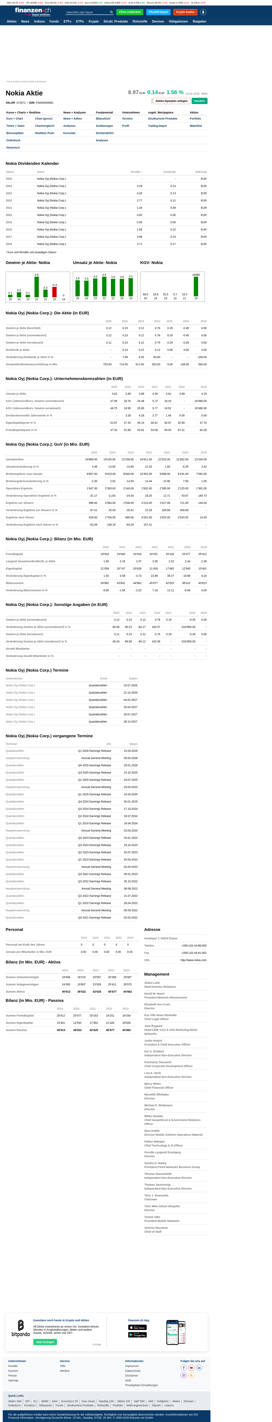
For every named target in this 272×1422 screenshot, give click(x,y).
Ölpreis (156, 1405)
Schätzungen (104, 125)
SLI (35, 1401)
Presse (12, 1375)
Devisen (158, 21)
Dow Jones (88, 1401)
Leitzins (169, 1405)
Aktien (11, 21)
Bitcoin (150, 3)
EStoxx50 (109, 3)
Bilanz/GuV (103, 118)
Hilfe (62, 1366)
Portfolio (195, 118)
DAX (67, 3)
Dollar (173, 3)
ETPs (80, 21)
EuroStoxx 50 (69, 1401)
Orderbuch (13, 140)
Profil (125, 125)
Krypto (94, 21)
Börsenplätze (15, 133)
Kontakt (12, 1366)
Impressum (132, 1366)
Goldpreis (163, 1401)
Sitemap (13, 1380)
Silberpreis (45, 1405)
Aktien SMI (15, 1401)
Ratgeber (199, 21)
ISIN (31, 102)
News (25, 21)
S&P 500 (139, 1401)
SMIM (44, 1401)
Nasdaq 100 (106, 1401)
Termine (127, 118)
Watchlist (196, 125)
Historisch (13, 147)
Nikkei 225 (123, 1401)
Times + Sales (15, 125)
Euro (87, 3)
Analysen (69, 125)
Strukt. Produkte (115, 21)
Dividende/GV (105, 133)
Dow (47, 3)
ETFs (67, 21)
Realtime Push (44, 133)
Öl (192, 3)
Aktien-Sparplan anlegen (172, 100)
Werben (65, 1370)
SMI (9, 3)
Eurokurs (29, 1405)
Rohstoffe (140, 21)
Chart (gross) (43, 118)
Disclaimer (131, 1375)
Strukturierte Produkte (162, 118)
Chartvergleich (44, 125)
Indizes (39, 21)
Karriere (13, 1370)
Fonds (54, 21)
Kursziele (69, 133)
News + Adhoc (72, 118)
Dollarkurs (14, 1405)
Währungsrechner (137, 1405)
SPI (28, 3)
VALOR (10, 102)
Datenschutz (133, 1370)
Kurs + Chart (14, 118)
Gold (130, 3)
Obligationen (178, 21)
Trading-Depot (157, 125)
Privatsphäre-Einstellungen (141, 1385)
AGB (128, 1380)
